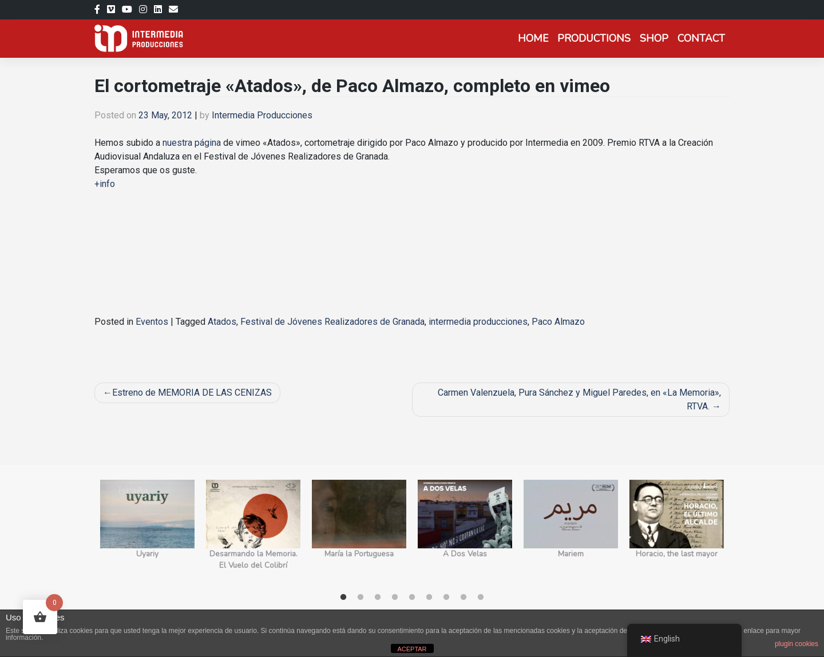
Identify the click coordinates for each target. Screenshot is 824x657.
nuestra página (192, 142)
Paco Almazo (558, 321)
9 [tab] (480, 597)
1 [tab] (343, 597)
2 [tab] (360, 597)
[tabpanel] (147, 531)
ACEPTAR (411, 649)
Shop (654, 38)
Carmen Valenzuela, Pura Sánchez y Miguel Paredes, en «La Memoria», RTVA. (579, 399)
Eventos (152, 321)
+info (104, 183)
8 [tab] (463, 597)
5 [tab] (412, 597)
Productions (594, 38)
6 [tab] (429, 597)
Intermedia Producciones (262, 115)
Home (533, 38)
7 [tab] (446, 597)
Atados (222, 321)
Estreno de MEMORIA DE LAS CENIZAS (192, 392)
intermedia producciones (478, 321)
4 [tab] (395, 597)
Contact (701, 38)
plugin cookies (796, 644)
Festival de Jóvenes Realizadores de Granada (332, 321)
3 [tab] (377, 597)
